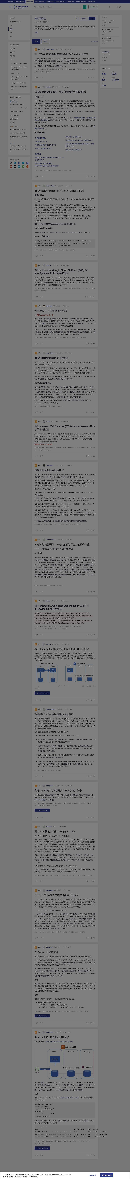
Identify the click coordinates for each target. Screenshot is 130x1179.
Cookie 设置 (92, 1177)
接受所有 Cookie (107, 1177)
